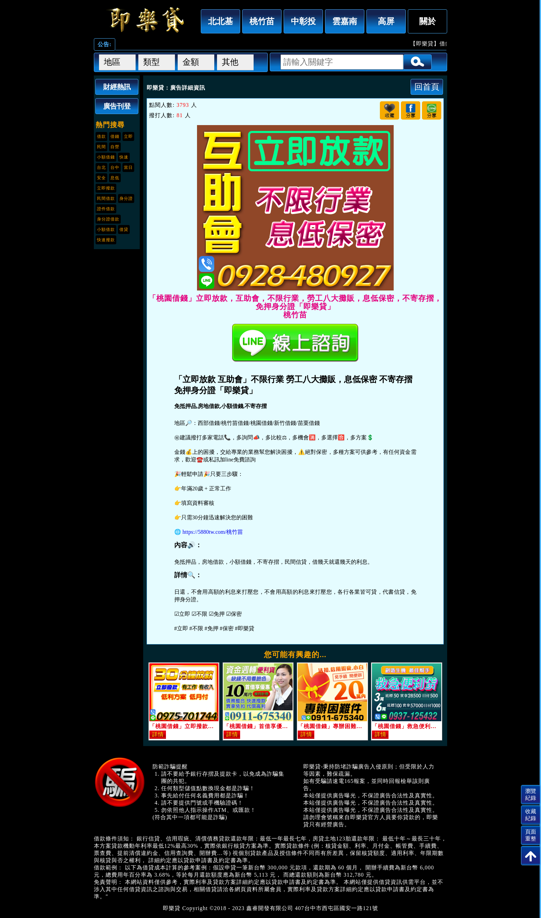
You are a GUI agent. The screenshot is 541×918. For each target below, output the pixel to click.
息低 (114, 177)
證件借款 (106, 208)
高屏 (386, 21)
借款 (101, 136)
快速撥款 (106, 239)
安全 (101, 177)
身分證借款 (108, 219)
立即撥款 (106, 188)
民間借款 (106, 198)
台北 (101, 167)
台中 (114, 167)
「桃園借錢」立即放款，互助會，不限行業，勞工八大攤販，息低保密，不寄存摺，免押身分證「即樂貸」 (145, 19)
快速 (123, 157)
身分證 (126, 198)
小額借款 (106, 229)
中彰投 (303, 21)
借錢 (114, 136)
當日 (128, 167)
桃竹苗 (261, 21)
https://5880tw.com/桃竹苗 (213, 532)
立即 (128, 136)
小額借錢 (106, 157)
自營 (114, 146)
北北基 (220, 21)
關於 (427, 21)
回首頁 (426, 86)
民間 (101, 146)
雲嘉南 (344, 21)
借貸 (123, 229)
